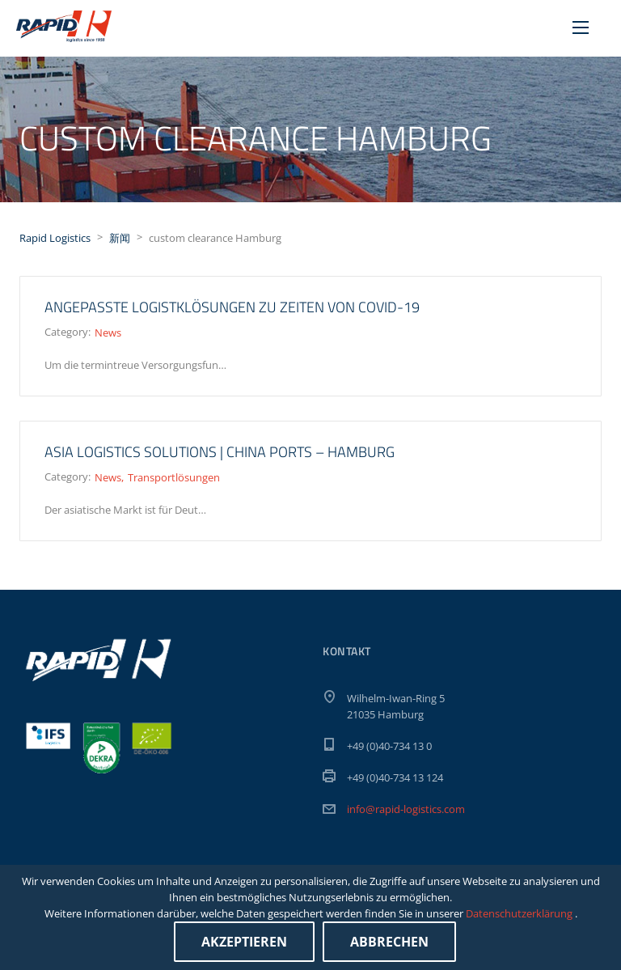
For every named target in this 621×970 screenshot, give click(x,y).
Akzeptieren (244, 942)
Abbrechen (389, 942)
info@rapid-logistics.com (406, 809)
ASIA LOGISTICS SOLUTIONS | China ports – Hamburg (219, 452)
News (108, 332)
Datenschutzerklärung (520, 913)
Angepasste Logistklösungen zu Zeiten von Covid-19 (232, 307)
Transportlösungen (174, 477)
